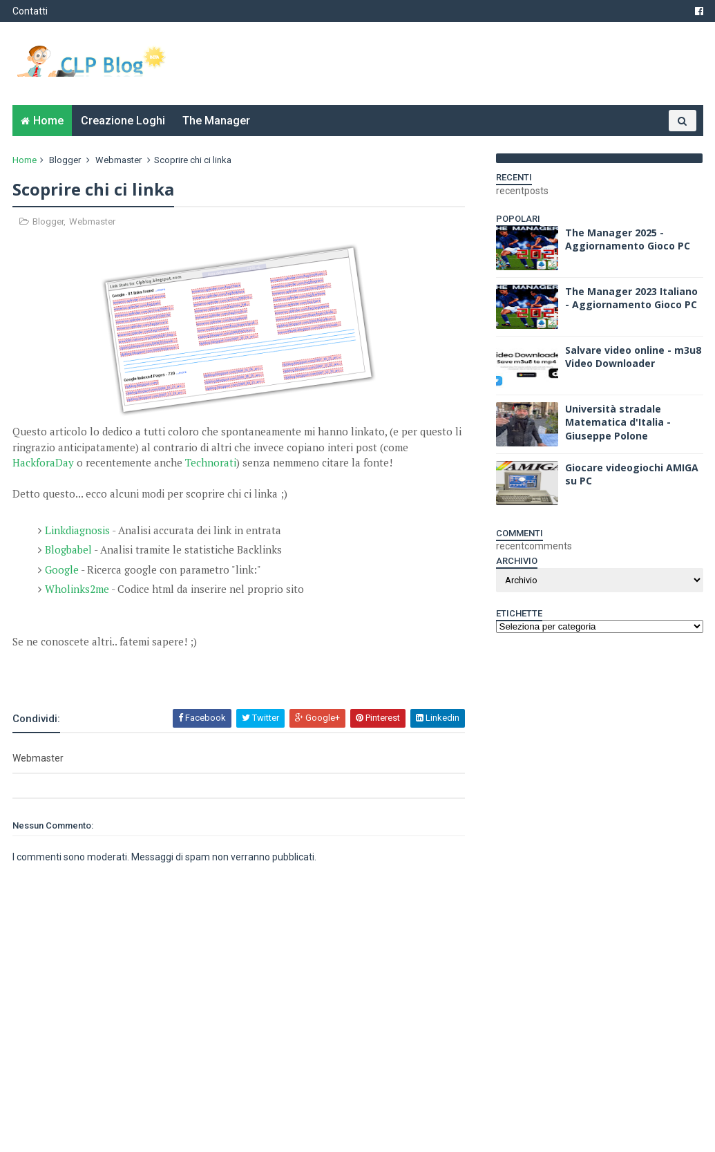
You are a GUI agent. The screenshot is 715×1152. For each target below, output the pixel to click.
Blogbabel (68, 549)
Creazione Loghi (123, 120)
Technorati (210, 462)
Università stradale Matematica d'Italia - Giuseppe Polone (618, 422)
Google (62, 569)
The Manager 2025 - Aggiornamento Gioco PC (627, 239)
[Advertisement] (174, 670)
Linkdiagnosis (77, 530)
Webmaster (118, 160)
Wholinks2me (77, 589)
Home (48, 120)
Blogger (65, 160)
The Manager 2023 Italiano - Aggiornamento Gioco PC (631, 298)
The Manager (216, 120)
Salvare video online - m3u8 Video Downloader (633, 356)
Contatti (30, 11)
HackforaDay (43, 462)
